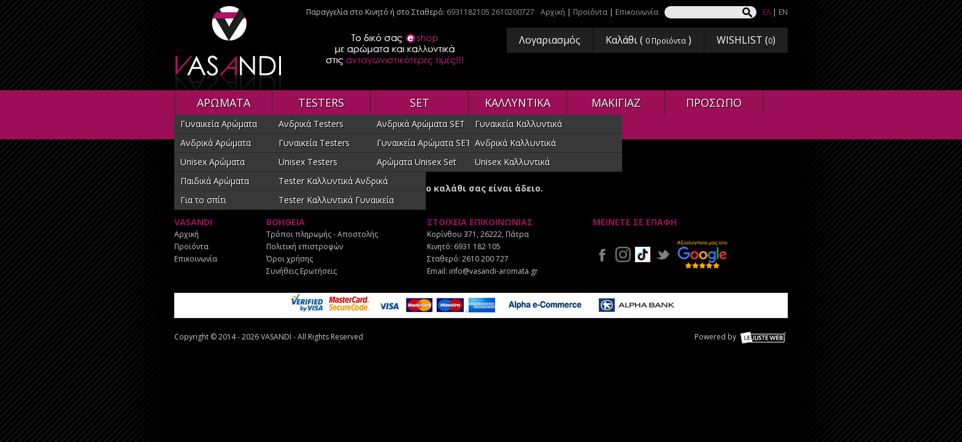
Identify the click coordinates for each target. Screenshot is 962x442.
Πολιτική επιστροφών (304, 246)
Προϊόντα (590, 12)
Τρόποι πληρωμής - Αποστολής (322, 234)
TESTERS (321, 102)
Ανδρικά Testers (311, 124)
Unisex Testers (308, 162)
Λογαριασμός (549, 40)
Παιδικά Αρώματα (214, 181)
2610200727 (512, 12)
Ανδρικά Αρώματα (215, 143)
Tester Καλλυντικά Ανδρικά (333, 181)
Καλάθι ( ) (648, 40)
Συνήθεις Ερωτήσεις (301, 271)
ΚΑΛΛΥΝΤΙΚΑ (517, 102)
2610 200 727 (485, 259)
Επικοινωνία (636, 12)
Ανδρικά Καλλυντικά (515, 143)
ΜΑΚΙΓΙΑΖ (616, 102)
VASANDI (229, 48)
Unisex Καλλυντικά (512, 162)
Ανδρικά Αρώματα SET (421, 124)
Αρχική (553, 12)
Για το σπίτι (203, 200)
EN (783, 12)
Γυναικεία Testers (314, 143)
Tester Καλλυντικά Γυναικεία (336, 200)
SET (419, 102)
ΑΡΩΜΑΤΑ (223, 102)
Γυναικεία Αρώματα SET (424, 143)
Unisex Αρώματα (212, 162)
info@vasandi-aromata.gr (493, 271)
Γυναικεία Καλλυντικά (518, 124)
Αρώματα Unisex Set (416, 162)
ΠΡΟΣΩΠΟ (714, 102)
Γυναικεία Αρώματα (218, 124)
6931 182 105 (477, 246)
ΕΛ (767, 12)
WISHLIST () (746, 40)
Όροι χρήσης (289, 259)
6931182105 (468, 12)
